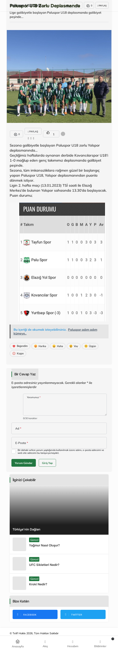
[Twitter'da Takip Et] (83, 614)
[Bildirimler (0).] (100, 643)
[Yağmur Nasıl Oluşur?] (59, 544)
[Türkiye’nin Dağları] (59, 510)
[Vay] (74, 346)
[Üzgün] (90, 346)
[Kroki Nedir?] (59, 583)
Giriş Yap (47, 463)
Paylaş (102, 5)
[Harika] (40, 346)
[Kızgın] (18, 353)
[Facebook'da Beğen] (35, 614)
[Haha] (57, 346)
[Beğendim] (20, 346)
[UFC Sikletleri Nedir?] (59, 563)
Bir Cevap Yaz (25, 374)
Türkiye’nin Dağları (26, 529)
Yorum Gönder (24, 463)
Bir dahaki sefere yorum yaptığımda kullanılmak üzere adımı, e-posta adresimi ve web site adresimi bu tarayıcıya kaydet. (61, 451)
